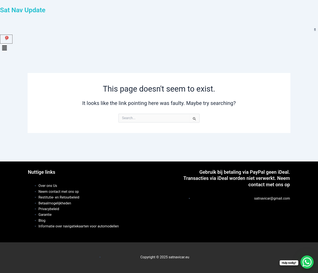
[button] (159, 48)
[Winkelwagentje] (6, 39)
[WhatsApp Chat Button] (307, 262)
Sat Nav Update (22, 10)
